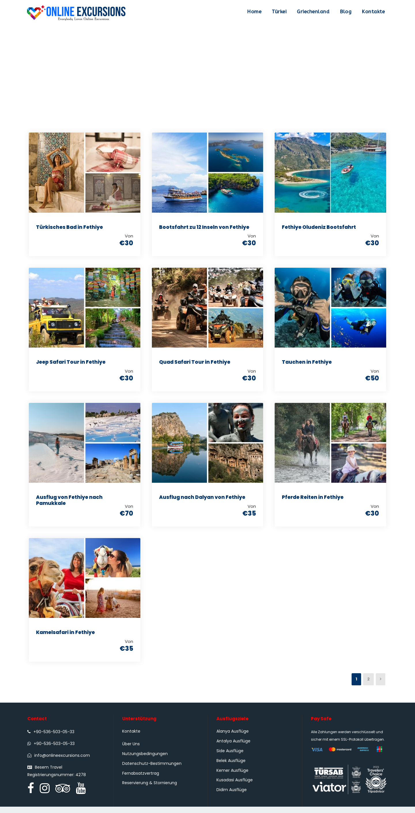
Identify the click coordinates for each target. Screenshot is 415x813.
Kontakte (373, 11)
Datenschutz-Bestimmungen (152, 769)
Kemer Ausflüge (232, 776)
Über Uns (131, 750)
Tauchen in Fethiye (307, 363)
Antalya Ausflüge (233, 747)
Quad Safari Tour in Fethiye (194, 363)
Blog (345, 11)
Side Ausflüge (230, 757)
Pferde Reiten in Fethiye (313, 500)
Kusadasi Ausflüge (234, 786)
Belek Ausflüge (231, 766)
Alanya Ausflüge (232, 737)
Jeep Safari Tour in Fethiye (70, 363)
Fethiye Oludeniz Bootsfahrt (319, 227)
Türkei (279, 11)
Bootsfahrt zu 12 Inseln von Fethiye (204, 227)
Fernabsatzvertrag (140, 779)
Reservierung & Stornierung (149, 789)
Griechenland (313, 11)
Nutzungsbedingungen (145, 760)
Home (254, 11)
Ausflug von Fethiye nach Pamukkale (69, 503)
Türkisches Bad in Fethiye (69, 227)
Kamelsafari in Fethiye (65, 636)
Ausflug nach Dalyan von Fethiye (202, 500)
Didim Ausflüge (231, 796)
